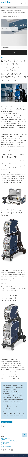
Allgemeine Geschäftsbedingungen (9, 441)
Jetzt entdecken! (6, 422)
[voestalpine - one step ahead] (8, 2)
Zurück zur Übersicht (7, 58)
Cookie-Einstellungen (6, 446)
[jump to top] (24, 435)
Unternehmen (9, 10)
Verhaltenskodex (5, 442)
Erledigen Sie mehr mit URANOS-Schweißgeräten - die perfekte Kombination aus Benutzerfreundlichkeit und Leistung (14, 14)
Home (3, 10)
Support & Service (5, 438)
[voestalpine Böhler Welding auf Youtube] (12, 449)
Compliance (4, 443)
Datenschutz (4, 445)
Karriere (3, 439)
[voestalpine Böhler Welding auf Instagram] (2, 449)
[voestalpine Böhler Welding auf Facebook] (5, 449)
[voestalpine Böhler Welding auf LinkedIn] (9, 449)
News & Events (17, 10)
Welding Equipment (7, 429)
